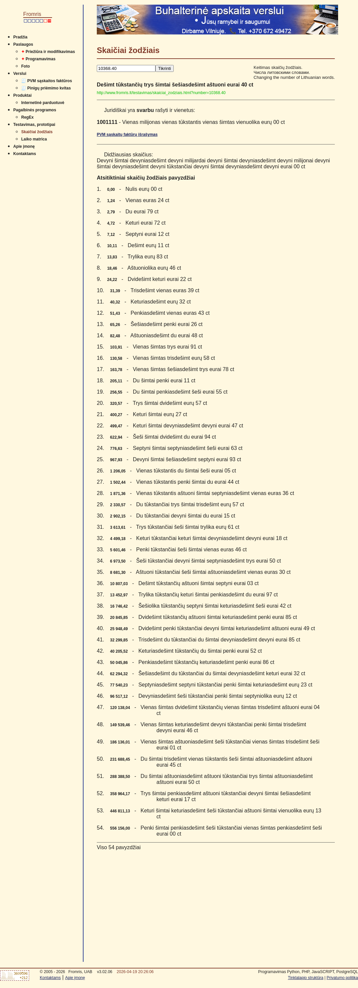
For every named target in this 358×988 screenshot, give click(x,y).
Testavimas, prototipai (34, 124)
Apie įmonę (24, 146)
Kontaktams (24, 153)
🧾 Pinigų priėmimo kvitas (46, 88)
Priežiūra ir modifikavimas (48, 51)
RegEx (27, 117)
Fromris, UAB (80, 971)
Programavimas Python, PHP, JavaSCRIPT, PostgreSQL (308, 971)
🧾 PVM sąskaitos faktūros (46, 81)
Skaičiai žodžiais (37, 132)
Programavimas (38, 59)
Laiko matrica (34, 139)
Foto (25, 66)
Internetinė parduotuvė (42, 102)
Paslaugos (23, 44)
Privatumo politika (342, 977)
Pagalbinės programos (34, 110)
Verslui (19, 73)
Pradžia (20, 37)
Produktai (22, 95)
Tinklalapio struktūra (306, 977)
